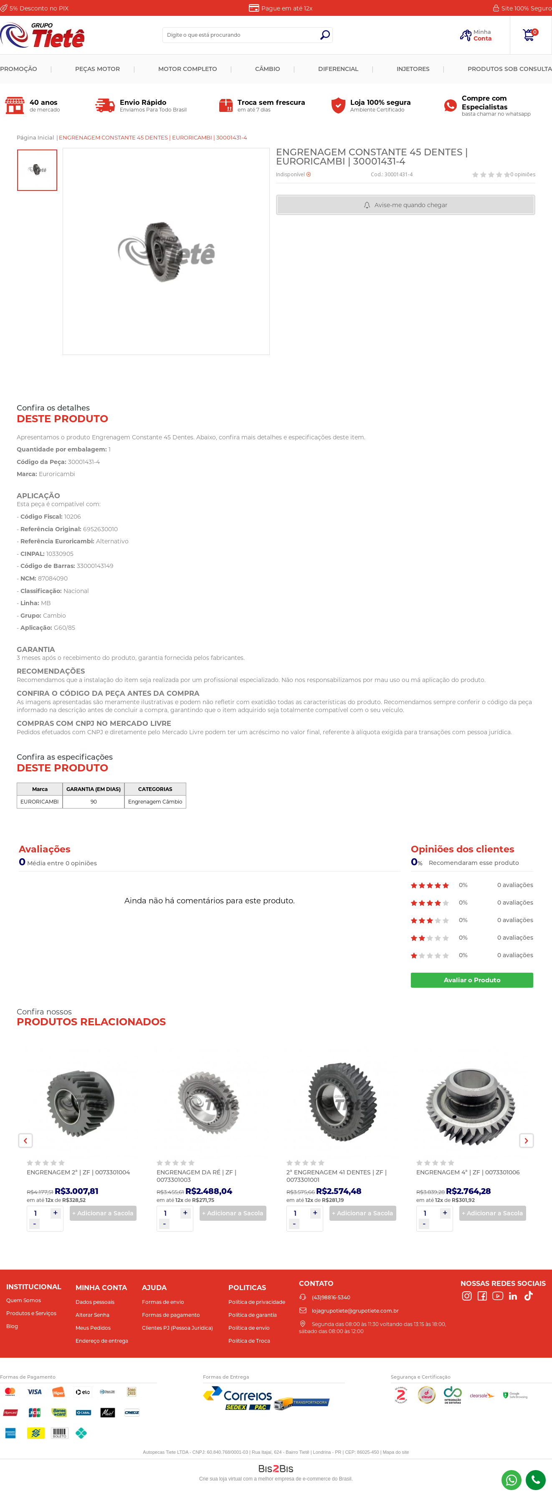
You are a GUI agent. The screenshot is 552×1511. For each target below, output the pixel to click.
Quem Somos (23, 1300)
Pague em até (286, 8)
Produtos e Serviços (31, 1313)
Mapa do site (396, 1452)
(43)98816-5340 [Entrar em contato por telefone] (536, 1480)
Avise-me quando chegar (411, 205)
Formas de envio (163, 1302)
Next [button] (526, 1140)
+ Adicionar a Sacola (103, 1213)
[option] (37, 170)
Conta (483, 38)
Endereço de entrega (102, 1341)
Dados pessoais (95, 1302)
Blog (12, 1326)
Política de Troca (249, 1341)
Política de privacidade (256, 1302)
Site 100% (526, 8)
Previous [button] (25, 1140)
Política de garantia (252, 1315)
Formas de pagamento (171, 1315)
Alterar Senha (92, 1315)
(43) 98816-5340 (511, 1480)
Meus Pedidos (93, 1328)
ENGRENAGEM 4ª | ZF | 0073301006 (468, 1172)
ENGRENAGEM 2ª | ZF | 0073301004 (78, 1172)
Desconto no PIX (39, 8)
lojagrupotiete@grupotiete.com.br (355, 1311)
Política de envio (249, 1328)
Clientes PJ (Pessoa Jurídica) (177, 1328)
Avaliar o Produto (472, 980)
